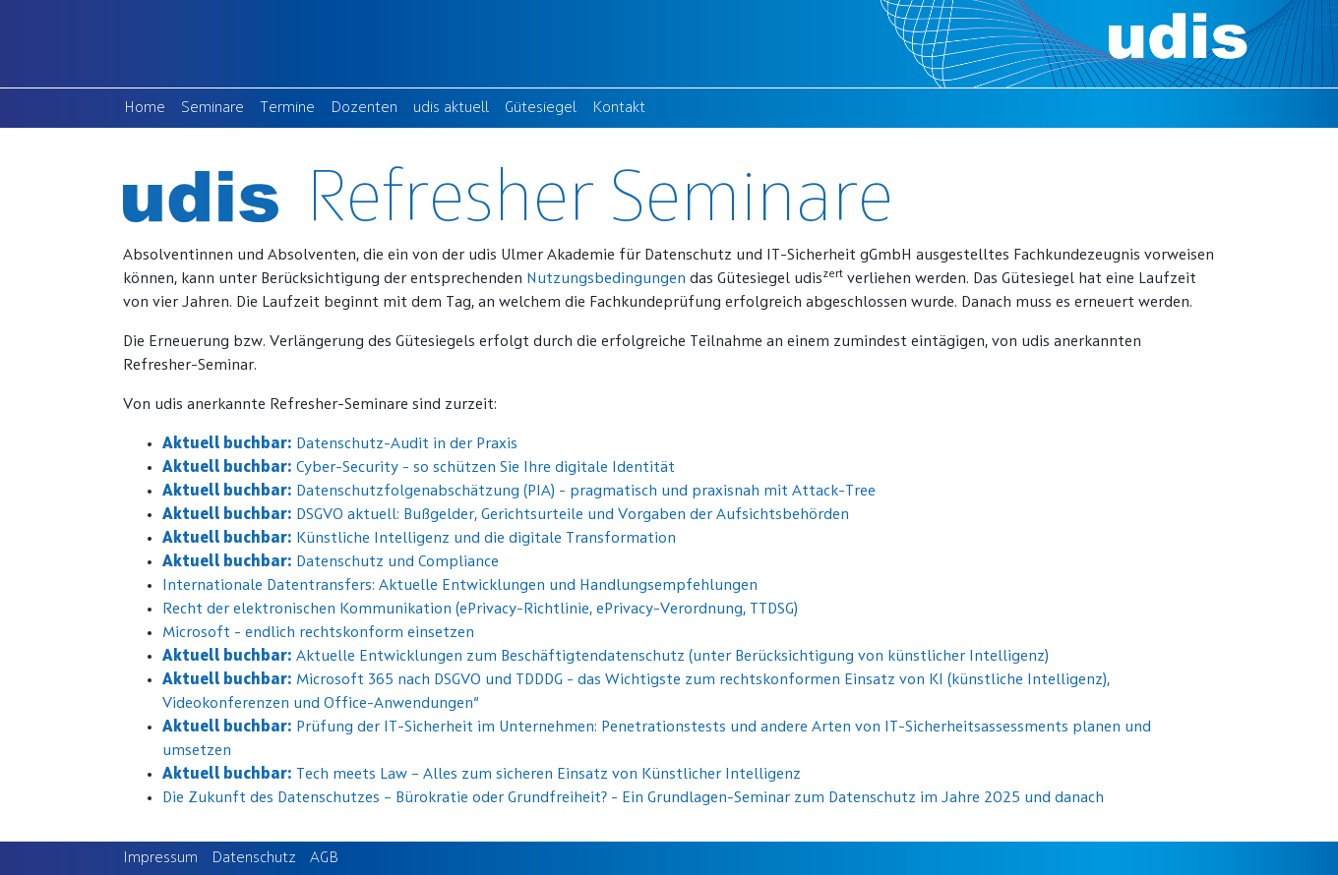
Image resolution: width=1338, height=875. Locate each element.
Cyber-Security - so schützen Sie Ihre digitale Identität (418, 468)
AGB (324, 858)
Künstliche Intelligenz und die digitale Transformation (419, 539)
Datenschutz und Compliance (330, 562)
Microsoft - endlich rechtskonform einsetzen (318, 633)
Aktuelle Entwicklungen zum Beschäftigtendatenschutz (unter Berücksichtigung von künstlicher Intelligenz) (605, 657)
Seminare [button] (212, 108)
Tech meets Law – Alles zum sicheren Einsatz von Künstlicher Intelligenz (481, 775)
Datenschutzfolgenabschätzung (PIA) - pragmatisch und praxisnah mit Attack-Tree (519, 491)
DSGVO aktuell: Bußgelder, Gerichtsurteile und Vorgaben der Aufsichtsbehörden (505, 515)
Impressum (160, 858)
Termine (291, 105)
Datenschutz (254, 858)
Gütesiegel (544, 105)
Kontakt (622, 105)
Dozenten (368, 105)
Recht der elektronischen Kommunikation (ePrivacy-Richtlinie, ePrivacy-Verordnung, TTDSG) (480, 609)
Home (148, 105)
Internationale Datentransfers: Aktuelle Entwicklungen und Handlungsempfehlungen (460, 586)
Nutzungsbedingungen (606, 279)
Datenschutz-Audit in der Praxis (339, 444)
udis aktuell (455, 105)
